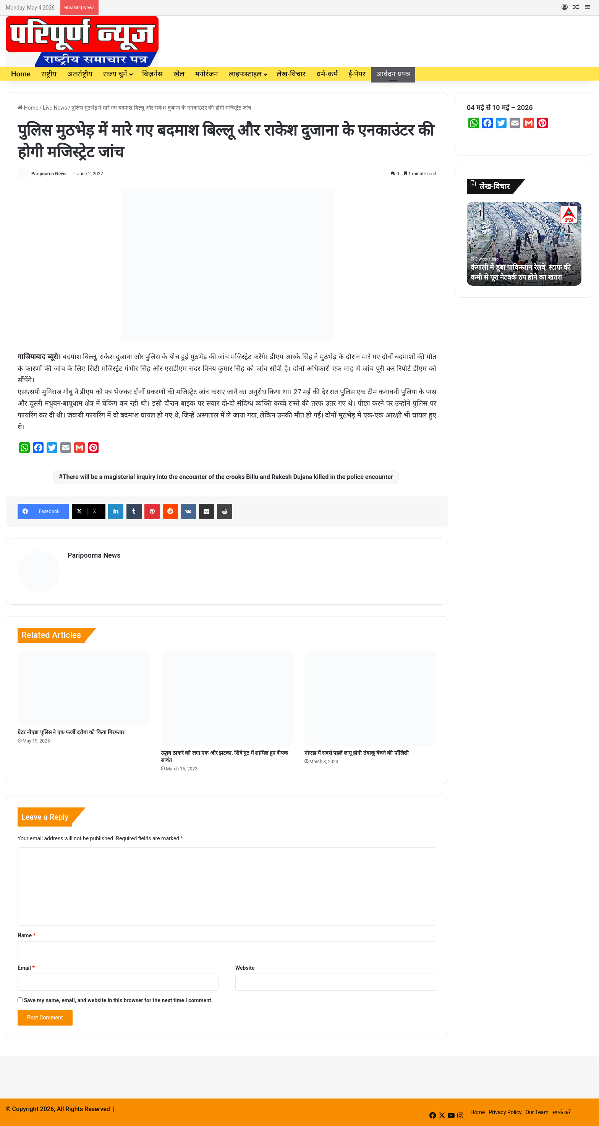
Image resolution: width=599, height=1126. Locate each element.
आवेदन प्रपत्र (393, 74)
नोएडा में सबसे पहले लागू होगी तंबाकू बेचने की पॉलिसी (356, 753)
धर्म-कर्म (326, 74)
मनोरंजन (206, 74)
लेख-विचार (291, 74)
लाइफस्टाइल (245, 74)
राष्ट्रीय (49, 74)
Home (21, 74)
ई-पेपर (357, 74)
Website (245, 968)
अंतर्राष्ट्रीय (79, 74)
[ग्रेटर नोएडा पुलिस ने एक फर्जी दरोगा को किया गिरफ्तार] (83, 687)
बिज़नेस (152, 74)
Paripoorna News (48, 173)
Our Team (536, 1112)
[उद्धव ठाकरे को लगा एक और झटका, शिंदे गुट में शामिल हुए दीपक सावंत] (227, 698)
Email (26, 968)
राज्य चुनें (115, 74)
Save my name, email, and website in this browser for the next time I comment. (118, 1000)
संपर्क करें (561, 1112)
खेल (179, 74)
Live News (55, 108)
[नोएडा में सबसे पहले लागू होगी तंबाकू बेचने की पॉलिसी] (370, 698)
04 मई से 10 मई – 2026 (500, 108)
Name (27, 935)
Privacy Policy (505, 1112)
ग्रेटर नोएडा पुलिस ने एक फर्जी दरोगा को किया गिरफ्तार (71, 732)
